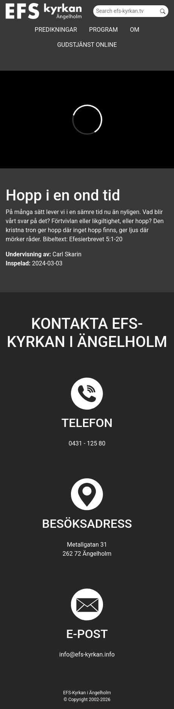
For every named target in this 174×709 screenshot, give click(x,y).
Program (103, 29)
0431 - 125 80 (87, 443)
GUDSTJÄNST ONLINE (87, 44)
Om (134, 29)
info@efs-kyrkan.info (87, 654)
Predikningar (56, 29)
